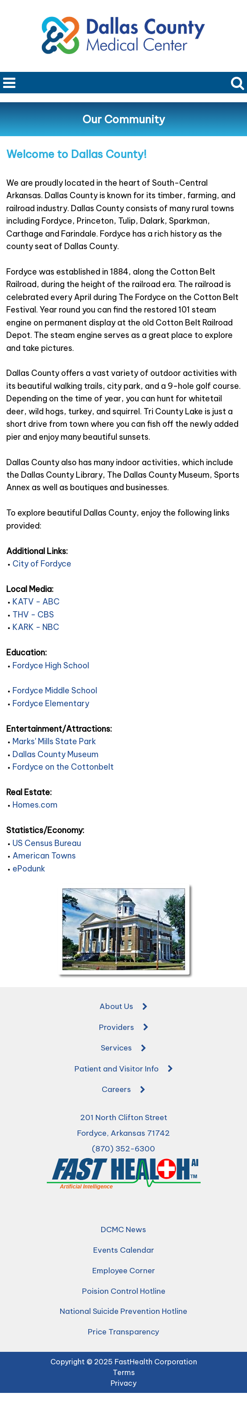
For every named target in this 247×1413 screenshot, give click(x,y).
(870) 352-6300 (123, 1149)
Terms (124, 1372)
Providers (123, 1027)
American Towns (44, 855)
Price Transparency (123, 1332)
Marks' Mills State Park (54, 741)
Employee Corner (123, 1270)
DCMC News (123, 1229)
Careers (123, 1090)
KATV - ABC (36, 601)
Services (123, 1048)
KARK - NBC (35, 627)
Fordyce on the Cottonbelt (63, 767)
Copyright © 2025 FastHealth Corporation (123, 1361)
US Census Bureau (46, 843)
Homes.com (35, 805)
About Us (123, 1007)
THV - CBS (33, 614)
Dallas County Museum (55, 754)
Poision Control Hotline (123, 1291)
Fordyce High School (50, 665)
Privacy (123, 1383)
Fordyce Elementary (50, 703)
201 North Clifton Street (123, 1117)
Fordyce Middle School (54, 690)
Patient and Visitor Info (123, 1069)
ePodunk (28, 868)
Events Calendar (123, 1250)
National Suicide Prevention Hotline (123, 1311)
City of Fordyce (41, 564)
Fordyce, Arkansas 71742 (123, 1133)
